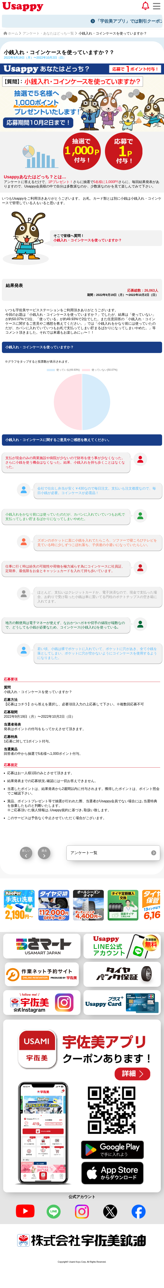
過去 (44, 850)
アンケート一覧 (83, 853)
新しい (26, 850)
